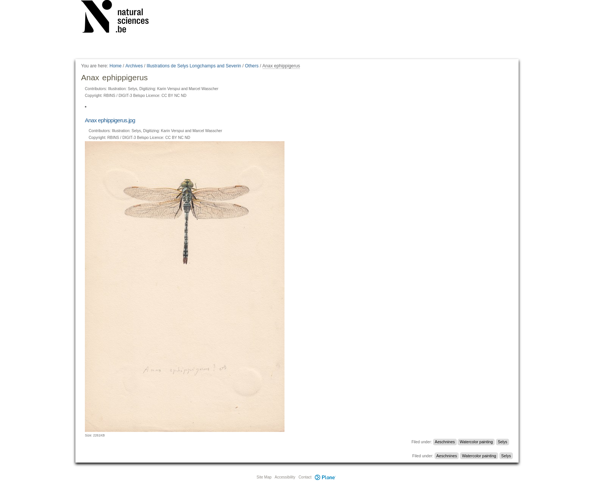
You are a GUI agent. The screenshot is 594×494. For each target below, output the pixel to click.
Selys (502, 442)
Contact (305, 477)
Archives (134, 66)
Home (115, 66)
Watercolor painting (476, 442)
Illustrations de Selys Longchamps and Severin (194, 66)
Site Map (263, 477)
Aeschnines (445, 442)
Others (252, 66)
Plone (325, 477)
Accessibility (285, 477)
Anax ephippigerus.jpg (110, 120)
